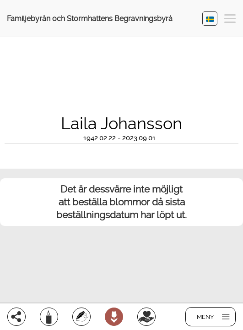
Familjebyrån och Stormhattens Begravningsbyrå (90, 18)
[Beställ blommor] (114, 317)
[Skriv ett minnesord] (81, 317)
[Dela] (16, 317)
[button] (230, 20)
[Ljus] (49, 317)
